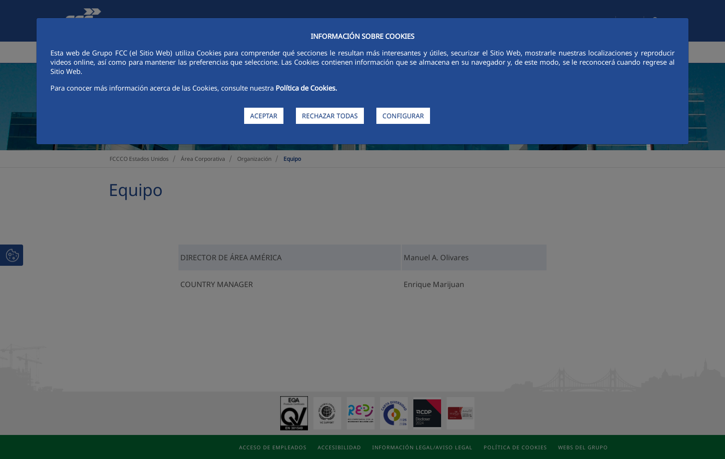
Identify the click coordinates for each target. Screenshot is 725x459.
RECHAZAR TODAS (330, 115)
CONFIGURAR (403, 115)
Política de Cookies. (306, 87)
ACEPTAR (263, 115)
